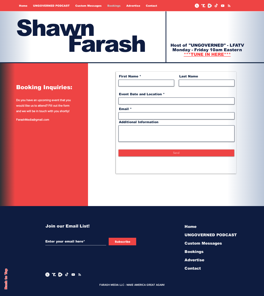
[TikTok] (216, 6)
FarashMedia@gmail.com (32, 119)
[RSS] (229, 6)
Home (190, 226)
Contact (193, 268)
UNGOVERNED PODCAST (205, 235)
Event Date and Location (140, 94)
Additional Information (138, 122)
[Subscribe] (122, 241)
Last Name (188, 76)
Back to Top (6, 279)
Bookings (194, 252)
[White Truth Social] (203, 6)
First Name (128, 76)
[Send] (176, 153)
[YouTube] (223, 6)
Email (124, 109)
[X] (197, 6)
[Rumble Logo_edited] (210, 6)
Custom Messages (203, 243)
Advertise (194, 260)
